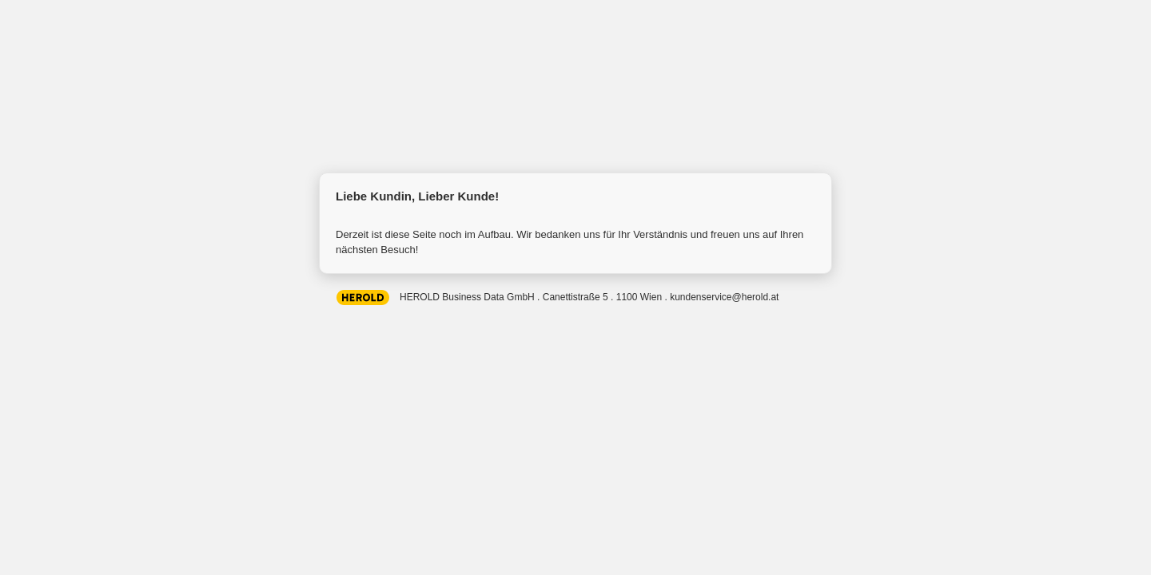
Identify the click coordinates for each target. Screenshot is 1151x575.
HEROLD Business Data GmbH (364, 296)
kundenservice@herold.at (724, 297)
